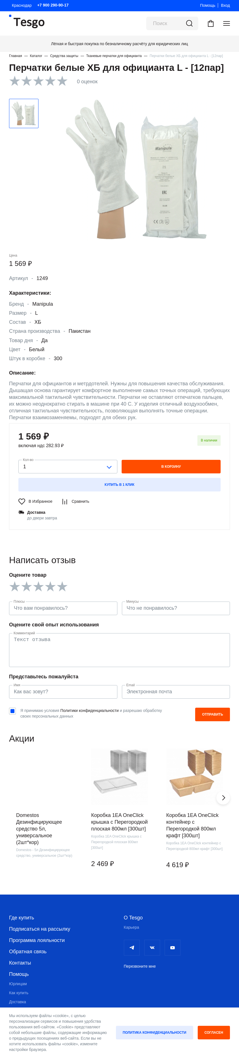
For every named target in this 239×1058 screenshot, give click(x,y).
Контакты (20, 963)
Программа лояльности (37, 940)
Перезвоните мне (140, 966)
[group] (44, 819)
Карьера (131, 927)
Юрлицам (18, 984)
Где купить (21, 918)
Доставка (17, 1002)
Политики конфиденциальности (89, 710)
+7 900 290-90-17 (53, 5)
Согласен (213, 1033)
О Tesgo (133, 918)
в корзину (171, 467)
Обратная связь (28, 951)
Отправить (212, 714)
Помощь (207, 5)
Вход (225, 5)
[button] (223, 798)
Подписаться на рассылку (39, 929)
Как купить (18, 993)
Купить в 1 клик (119, 485)
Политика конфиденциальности (154, 1033)
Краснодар (22, 5)
